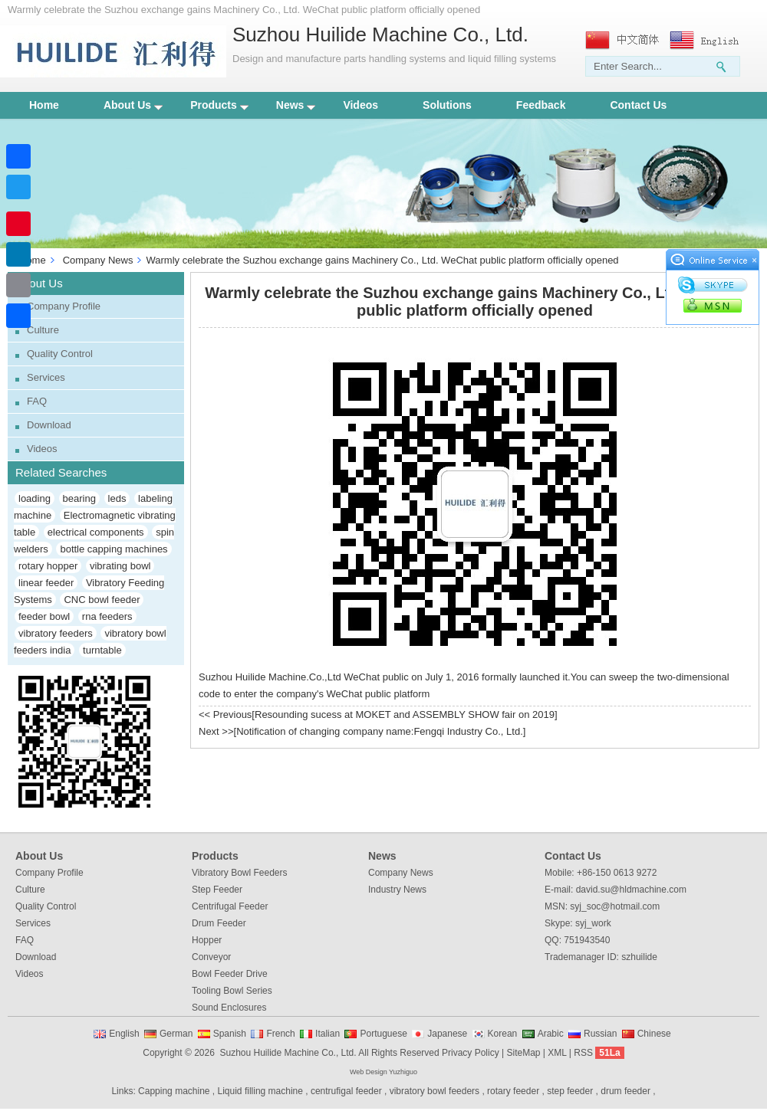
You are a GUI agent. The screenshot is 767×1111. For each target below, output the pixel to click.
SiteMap (523, 1052)
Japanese (447, 1033)
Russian (600, 1033)
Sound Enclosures (229, 1007)
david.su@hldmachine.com (631, 889)
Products (219, 105)
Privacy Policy (470, 1052)
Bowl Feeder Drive (230, 973)
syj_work (593, 923)
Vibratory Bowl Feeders (240, 872)
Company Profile (63, 306)
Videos (360, 105)
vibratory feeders (55, 633)
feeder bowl (44, 616)
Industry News (397, 889)
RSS (583, 1052)
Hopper (207, 940)
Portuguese (383, 1033)
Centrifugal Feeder (230, 906)
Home (44, 105)
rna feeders (107, 616)
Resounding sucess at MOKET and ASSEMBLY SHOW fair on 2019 (405, 714)
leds (117, 498)
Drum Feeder (219, 923)
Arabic (551, 1033)
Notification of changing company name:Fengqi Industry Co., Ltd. (379, 731)
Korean (503, 1033)
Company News (98, 260)
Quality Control (60, 353)
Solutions (447, 105)
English (124, 1033)
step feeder (570, 1091)
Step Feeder (217, 889)
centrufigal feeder (346, 1091)
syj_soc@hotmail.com (615, 906)
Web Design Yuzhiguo (383, 1072)
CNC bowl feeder (102, 599)
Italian (327, 1033)
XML (557, 1052)
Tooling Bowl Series (232, 990)
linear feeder (46, 582)
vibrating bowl (120, 566)
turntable (102, 650)
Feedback (541, 105)
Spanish (229, 1033)
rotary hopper (47, 566)
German (176, 1033)
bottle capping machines (113, 549)
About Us (133, 105)
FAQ (37, 401)
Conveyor (211, 957)
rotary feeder (513, 1091)
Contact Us (638, 105)
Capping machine (173, 1091)
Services (46, 377)
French (280, 1033)
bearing (79, 498)
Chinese (654, 1033)
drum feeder (625, 1091)
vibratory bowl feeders (434, 1091)
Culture (43, 330)
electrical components (96, 532)
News (296, 105)
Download (49, 425)
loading (34, 498)
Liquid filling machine (260, 1091)
